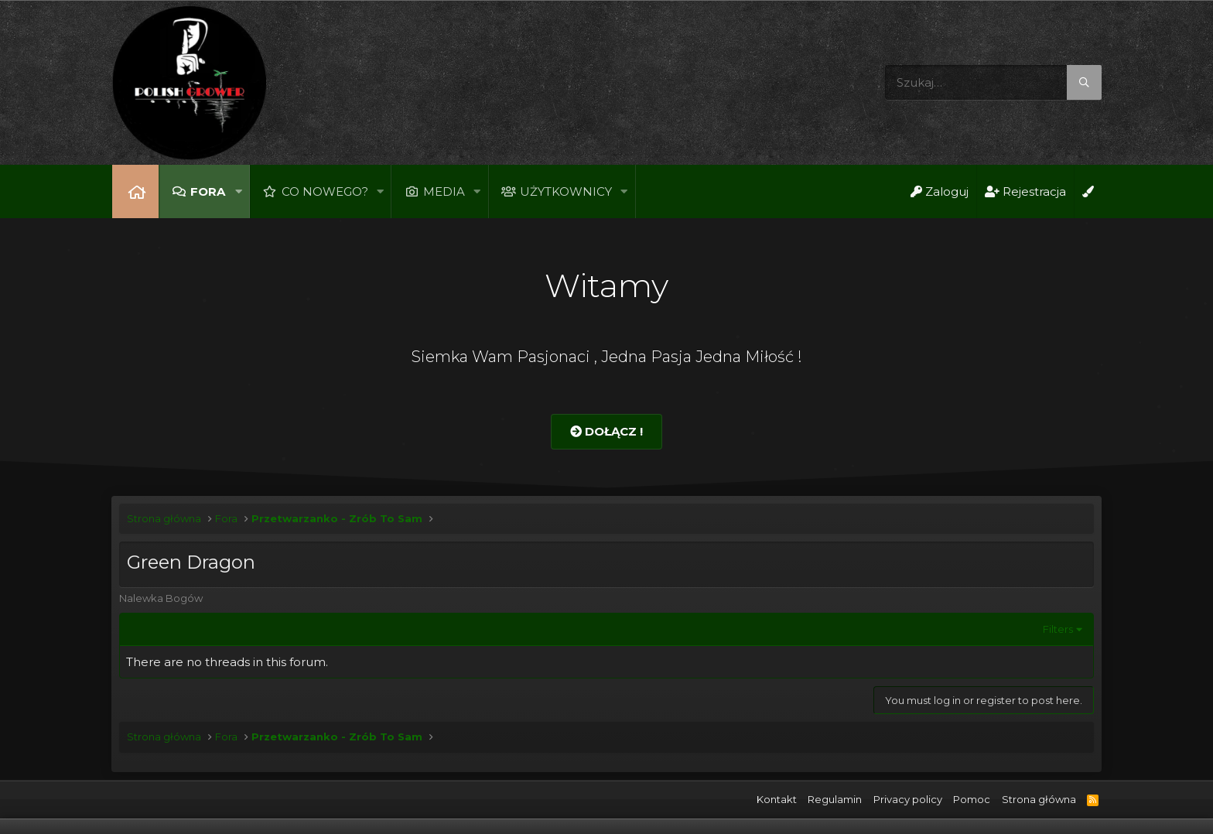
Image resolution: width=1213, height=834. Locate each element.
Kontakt (777, 799)
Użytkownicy (566, 191)
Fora (207, 191)
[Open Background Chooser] (1088, 191)
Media (444, 191)
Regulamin (835, 799)
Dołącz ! (606, 431)
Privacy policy (907, 799)
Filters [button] (1058, 629)
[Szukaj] (993, 82)
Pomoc (971, 799)
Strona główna (135, 191)
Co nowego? (325, 191)
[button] (238, 191)
